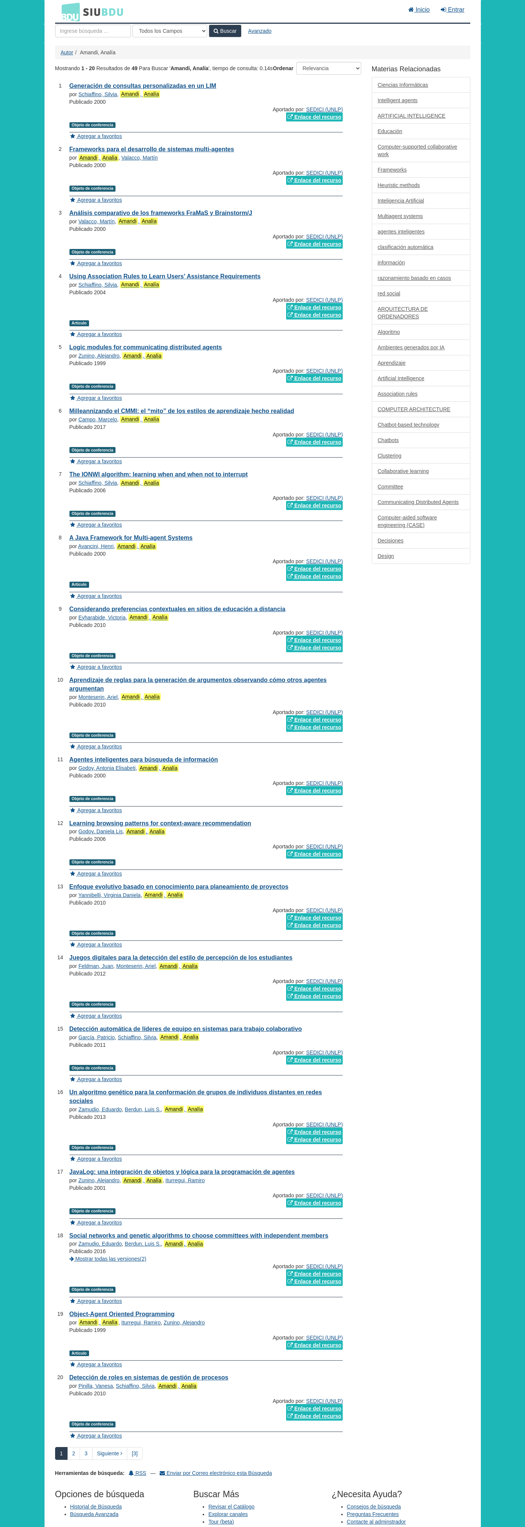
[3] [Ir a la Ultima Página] (135, 1453)
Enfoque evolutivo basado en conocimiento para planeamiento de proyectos (179, 886)
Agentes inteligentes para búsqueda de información (143, 759)
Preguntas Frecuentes (373, 1514)
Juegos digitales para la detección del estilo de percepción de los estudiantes (181, 957)
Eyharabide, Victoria (102, 617)
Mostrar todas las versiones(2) (107, 1259)
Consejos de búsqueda (374, 1507)
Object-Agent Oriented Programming (122, 1314)
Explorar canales (228, 1514)
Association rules (398, 394)
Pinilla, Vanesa (96, 1386)
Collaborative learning (403, 471)
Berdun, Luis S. (143, 1109)
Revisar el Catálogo (231, 1507)
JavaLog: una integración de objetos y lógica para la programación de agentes (182, 1172)
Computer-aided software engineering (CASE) (407, 521)
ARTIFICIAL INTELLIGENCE (412, 116)
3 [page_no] (86, 1453)
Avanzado (259, 31)
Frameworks (392, 170)
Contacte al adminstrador (376, 1522)
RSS (137, 1473)
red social (389, 293)
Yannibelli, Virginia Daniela (109, 895)
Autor (67, 52)
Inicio (419, 9)
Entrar (452, 9)
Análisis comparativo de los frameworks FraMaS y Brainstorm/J (160, 213)
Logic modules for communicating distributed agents (145, 347)
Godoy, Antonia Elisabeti (107, 768)
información (391, 263)
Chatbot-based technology (408, 425)
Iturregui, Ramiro (185, 1180)
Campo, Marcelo (98, 419)
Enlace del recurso (314, 117)
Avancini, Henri (96, 546)
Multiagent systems (400, 216)
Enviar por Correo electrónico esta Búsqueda (216, 1473)
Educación (390, 131)
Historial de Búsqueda (96, 1507)
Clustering (390, 456)
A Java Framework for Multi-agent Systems (131, 538)
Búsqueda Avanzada (94, 1514)
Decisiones (390, 541)
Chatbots (388, 440)
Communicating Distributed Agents (418, 502)
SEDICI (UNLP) (324, 109)
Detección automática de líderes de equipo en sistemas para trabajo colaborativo (185, 1029)
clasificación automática (406, 247)
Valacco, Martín (140, 158)
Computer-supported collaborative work (417, 150)
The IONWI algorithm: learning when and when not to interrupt (158, 474)
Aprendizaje (392, 363)
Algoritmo (389, 332)
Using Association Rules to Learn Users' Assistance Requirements (165, 276)
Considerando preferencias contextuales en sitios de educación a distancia (177, 609)
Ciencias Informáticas (403, 85)
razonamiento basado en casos (414, 278)
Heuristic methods (399, 185)
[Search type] (169, 31)
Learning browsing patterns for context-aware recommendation (160, 823)
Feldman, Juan (96, 966)
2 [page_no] (73, 1453)
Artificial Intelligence (401, 378)
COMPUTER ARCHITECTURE (414, 409)
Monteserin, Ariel (98, 697)
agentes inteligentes (401, 232)
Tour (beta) (221, 1522)
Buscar (225, 31)
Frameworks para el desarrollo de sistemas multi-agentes (151, 149)
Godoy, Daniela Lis (101, 831)
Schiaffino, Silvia (98, 94)
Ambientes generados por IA (411, 347)
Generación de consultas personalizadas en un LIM (142, 86)
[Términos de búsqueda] (93, 31)
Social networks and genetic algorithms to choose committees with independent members (198, 1235)
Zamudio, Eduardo (100, 1109)
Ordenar (283, 68)
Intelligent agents (398, 100)
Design (386, 556)
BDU (69, 12)
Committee (390, 487)
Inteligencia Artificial (401, 201)
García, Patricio (97, 1037)
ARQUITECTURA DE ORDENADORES (403, 313)
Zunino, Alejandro (99, 356)
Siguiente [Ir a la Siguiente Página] (109, 1453)
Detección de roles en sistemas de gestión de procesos (148, 1377)
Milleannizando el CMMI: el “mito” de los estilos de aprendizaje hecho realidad (181, 411)
